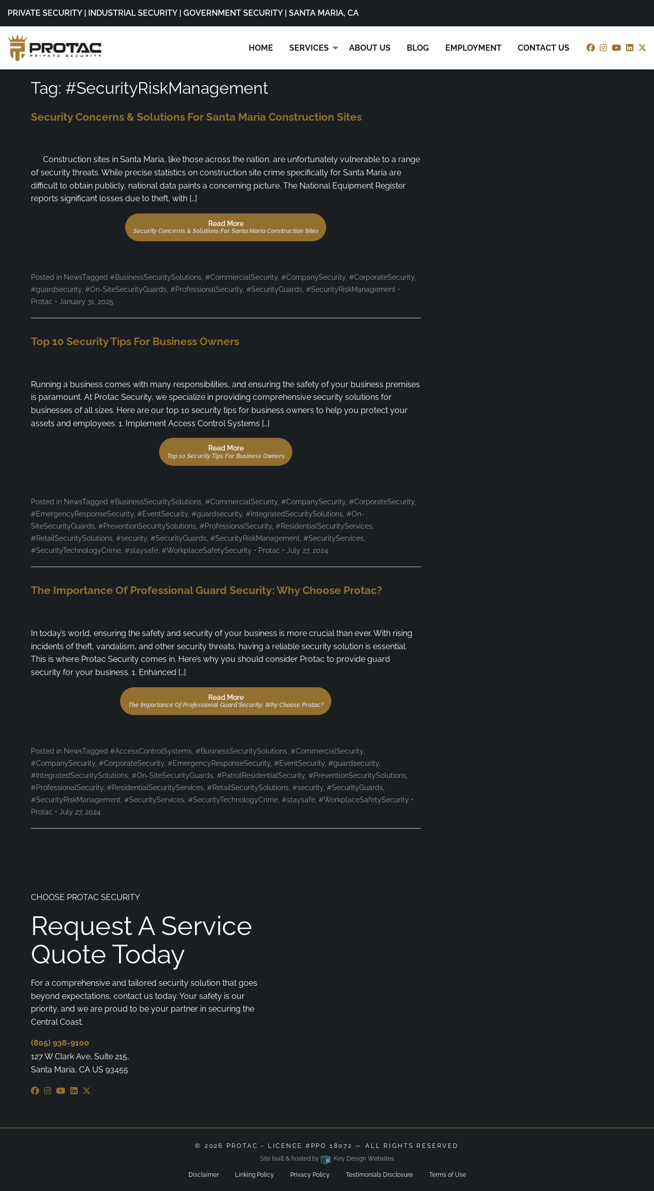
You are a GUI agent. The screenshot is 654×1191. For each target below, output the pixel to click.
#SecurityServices (333, 538)
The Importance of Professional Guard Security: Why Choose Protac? (206, 590)
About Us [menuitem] (370, 48)
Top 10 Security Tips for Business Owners (135, 341)
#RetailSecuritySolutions (71, 538)
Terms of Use (447, 1174)
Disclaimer (203, 1174)
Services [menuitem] (309, 48)
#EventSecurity (162, 514)
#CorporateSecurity (381, 277)
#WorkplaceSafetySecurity (207, 550)
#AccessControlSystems (151, 751)
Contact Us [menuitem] (543, 48)
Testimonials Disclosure (379, 1174)
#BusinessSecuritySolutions (156, 277)
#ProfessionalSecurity (206, 289)
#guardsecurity (56, 289)
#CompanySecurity (313, 277)
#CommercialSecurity (241, 277)
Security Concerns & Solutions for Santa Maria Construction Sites (196, 116)
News (73, 277)
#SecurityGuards (274, 289)
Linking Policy (254, 1174)
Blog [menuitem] (418, 48)
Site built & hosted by (327, 1158)
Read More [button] (226, 227)
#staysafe (141, 550)
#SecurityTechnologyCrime (76, 550)
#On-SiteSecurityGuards (126, 289)
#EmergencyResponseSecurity (82, 514)
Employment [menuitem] (473, 48)
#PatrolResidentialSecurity (261, 775)
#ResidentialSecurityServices (324, 526)
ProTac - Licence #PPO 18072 (289, 1145)
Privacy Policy (310, 1174)
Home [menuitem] (261, 48)
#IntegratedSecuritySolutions (294, 514)
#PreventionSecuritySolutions (147, 526)
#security (131, 538)
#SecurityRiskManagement (351, 289)
